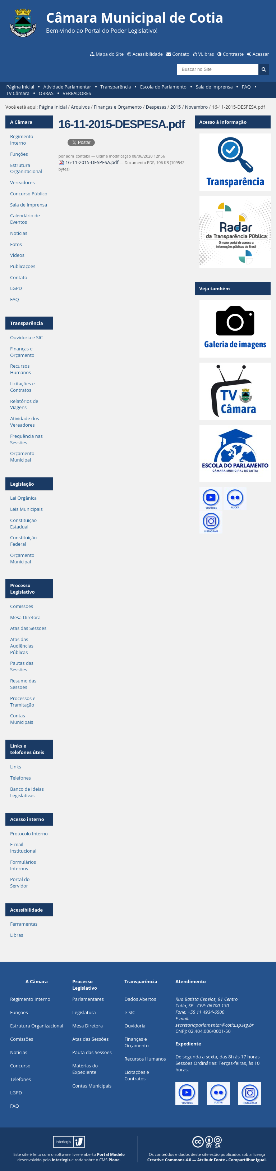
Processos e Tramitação (22, 701)
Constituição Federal (23, 540)
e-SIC (129, 1012)
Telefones (20, 778)
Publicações (22, 266)
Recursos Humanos (20, 369)
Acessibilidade (148, 54)
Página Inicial (20, 86)
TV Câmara (17, 93)
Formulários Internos (23, 865)
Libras (16, 935)
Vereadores (22, 182)
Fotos (16, 244)
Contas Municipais (21, 718)
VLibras (206, 54)
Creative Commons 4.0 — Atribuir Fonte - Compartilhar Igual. (207, 1159)
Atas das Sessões (28, 628)
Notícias (18, 233)
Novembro (196, 107)
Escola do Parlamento (163, 86)
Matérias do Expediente (85, 1068)
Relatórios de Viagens (24, 404)
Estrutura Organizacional (26, 168)
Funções (19, 154)
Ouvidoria (135, 1025)
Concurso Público (28, 193)
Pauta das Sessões (91, 1052)
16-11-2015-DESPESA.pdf (89, 162)
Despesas (156, 107)
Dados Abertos (140, 999)
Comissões (21, 606)
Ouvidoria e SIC (26, 337)
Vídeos (17, 255)
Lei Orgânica (23, 498)
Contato (181, 54)
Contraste (233, 54)
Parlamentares (88, 999)
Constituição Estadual (23, 523)
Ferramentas (23, 924)
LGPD (16, 288)
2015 (175, 107)
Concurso (20, 1065)
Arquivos (80, 107)
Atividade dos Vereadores (24, 421)
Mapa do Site (110, 54)
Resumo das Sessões (23, 683)
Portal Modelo (111, 1154)
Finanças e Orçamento (118, 107)
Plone (114, 1159)
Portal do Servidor (19, 882)
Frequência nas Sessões (26, 439)
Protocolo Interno (29, 833)
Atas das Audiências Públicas (21, 645)
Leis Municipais (26, 509)
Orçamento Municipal (22, 456)
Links (15, 766)
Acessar (261, 54)
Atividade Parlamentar (67, 86)
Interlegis (61, 1159)
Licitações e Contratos (22, 386)
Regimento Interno (21, 139)
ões (19, 1012)
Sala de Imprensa (214, 86)
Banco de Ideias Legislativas (27, 792)
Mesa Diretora (25, 617)
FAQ (246, 86)
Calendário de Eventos (25, 218)
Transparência (115, 86)
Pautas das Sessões (21, 666)
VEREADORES (77, 93)
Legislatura (84, 1012)
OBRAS (46, 93)
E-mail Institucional (23, 847)
